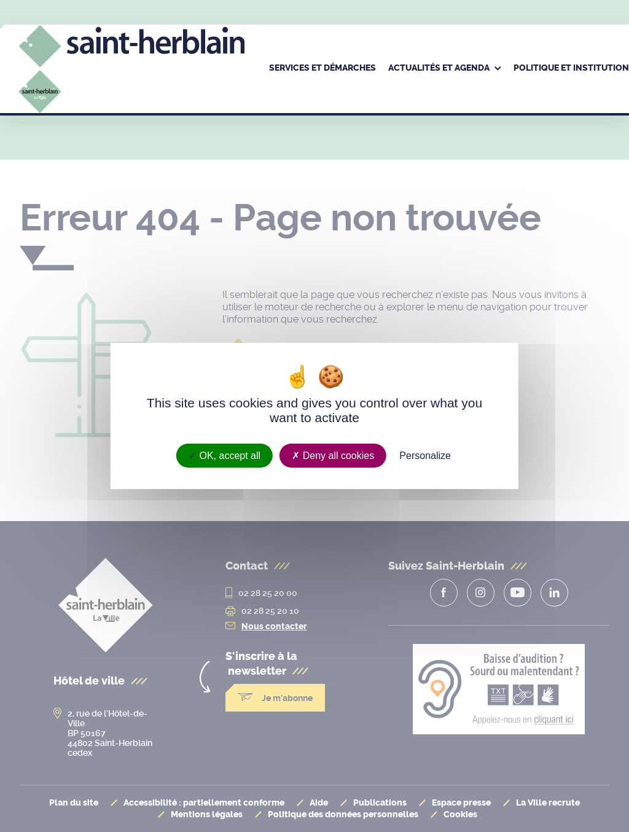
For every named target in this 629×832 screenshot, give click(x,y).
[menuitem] (322, 69)
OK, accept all (224, 455)
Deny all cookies (333, 455)
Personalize (425, 455)
